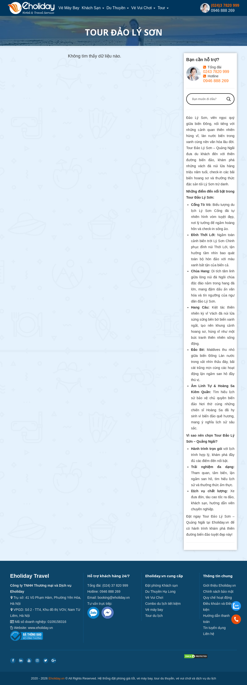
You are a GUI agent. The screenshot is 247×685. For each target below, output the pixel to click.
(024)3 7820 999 (225, 5)
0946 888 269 (216, 80)
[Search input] (208, 99)
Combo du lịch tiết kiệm (163, 604)
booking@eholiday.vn (114, 597)
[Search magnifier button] (228, 99)
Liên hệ (208, 634)
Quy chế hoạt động (217, 597)
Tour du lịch (154, 616)
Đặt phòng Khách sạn (161, 585)
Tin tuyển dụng (214, 628)
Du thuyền (118, 8)
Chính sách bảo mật (218, 591)
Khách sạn (93, 8)
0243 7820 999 (216, 71)
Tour (163, 8)
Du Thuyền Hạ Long (160, 591)
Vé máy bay (68, 8)
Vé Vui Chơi (143, 8)
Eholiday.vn (56, 678)
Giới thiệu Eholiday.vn (219, 585)
